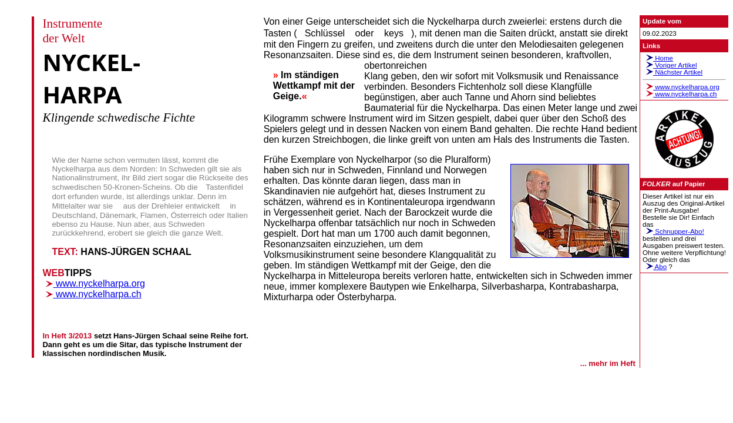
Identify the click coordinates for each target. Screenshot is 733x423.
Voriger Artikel (670, 65)
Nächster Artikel (672, 72)
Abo (655, 266)
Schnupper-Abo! (673, 231)
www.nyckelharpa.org (93, 283)
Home (658, 58)
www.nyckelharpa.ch (91, 294)
